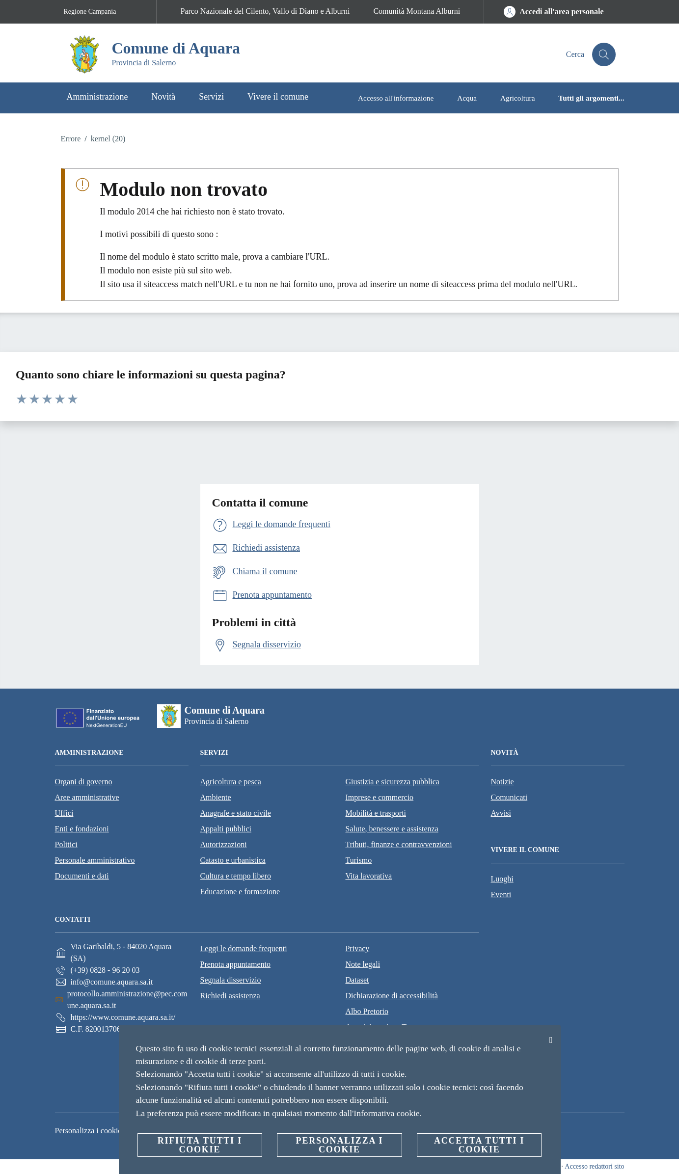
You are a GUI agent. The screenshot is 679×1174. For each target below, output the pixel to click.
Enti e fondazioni (82, 829)
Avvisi (501, 813)
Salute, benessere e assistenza (392, 829)
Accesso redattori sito (594, 1166)
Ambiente (215, 797)
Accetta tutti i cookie (479, 1145)
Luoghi (502, 879)
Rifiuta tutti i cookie (200, 1145)
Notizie (502, 781)
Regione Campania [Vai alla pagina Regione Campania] (90, 11)
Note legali (362, 964)
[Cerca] (604, 54)
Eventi (501, 894)
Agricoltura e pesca (230, 781)
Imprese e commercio (380, 797)
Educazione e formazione (240, 891)
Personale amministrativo (95, 860)
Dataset (357, 980)
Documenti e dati (82, 876)
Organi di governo (83, 781)
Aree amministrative (87, 797)
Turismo (359, 860)
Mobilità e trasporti (376, 813)
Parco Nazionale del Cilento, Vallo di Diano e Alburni (265, 11)
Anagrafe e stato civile (235, 813)
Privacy (357, 948)
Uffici (64, 813)
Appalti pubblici (225, 829)
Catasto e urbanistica (233, 860)
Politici (66, 844)
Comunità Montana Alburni (416, 11)
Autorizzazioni (223, 844)
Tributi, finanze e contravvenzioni (399, 844)
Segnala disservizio (230, 980)
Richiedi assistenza (230, 995)
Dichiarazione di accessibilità (391, 995)
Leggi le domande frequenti (243, 948)
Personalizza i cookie (88, 1130)
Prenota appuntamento (235, 964)
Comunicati (509, 797)
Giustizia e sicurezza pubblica (392, 781)
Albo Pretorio (366, 1011)
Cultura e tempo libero (235, 876)
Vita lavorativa (369, 876)
